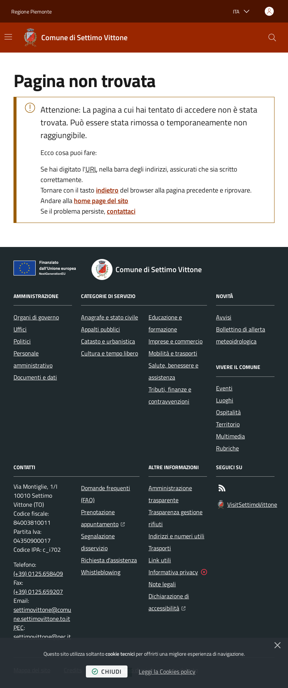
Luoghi (224, 400)
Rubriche (227, 448)
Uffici (20, 329)
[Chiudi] (277, 645)
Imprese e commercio (175, 341)
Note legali (162, 584)
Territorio (228, 424)
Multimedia (230, 436)
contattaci (121, 211)
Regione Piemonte (31, 11)
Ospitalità (228, 412)
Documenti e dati (35, 377)
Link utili (159, 560)
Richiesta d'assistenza (109, 560)
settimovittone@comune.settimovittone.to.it (42, 614)
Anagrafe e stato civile (109, 317)
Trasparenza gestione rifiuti (175, 517)
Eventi (224, 388)
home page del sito (101, 201)
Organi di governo (36, 317)
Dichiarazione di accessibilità (177, 602)
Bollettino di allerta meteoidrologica (240, 335)
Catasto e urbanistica (108, 341)
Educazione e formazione (165, 323)
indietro (107, 190)
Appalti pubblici (100, 329)
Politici (22, 341)
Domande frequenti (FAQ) (105, 493)
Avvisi (223, 317)
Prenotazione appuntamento (110, 517)
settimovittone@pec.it (42, 636)
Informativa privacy (173, 572)
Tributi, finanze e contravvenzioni (169, 395)
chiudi (107, 671)
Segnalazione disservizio (98, 542)
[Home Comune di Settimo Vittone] (75, 37)
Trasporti (159, 548)
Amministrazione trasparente (170, 493)
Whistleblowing (100, 572)
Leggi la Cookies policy (167, 671)
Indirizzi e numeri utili (176, 535)
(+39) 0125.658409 (38, 573)
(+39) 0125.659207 (38, 591)
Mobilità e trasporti (172, 353)
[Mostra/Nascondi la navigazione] (8, 36)
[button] (272, 37)
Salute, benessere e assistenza (173, 371)
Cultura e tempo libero (109, 353)
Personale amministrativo (33, 359)
